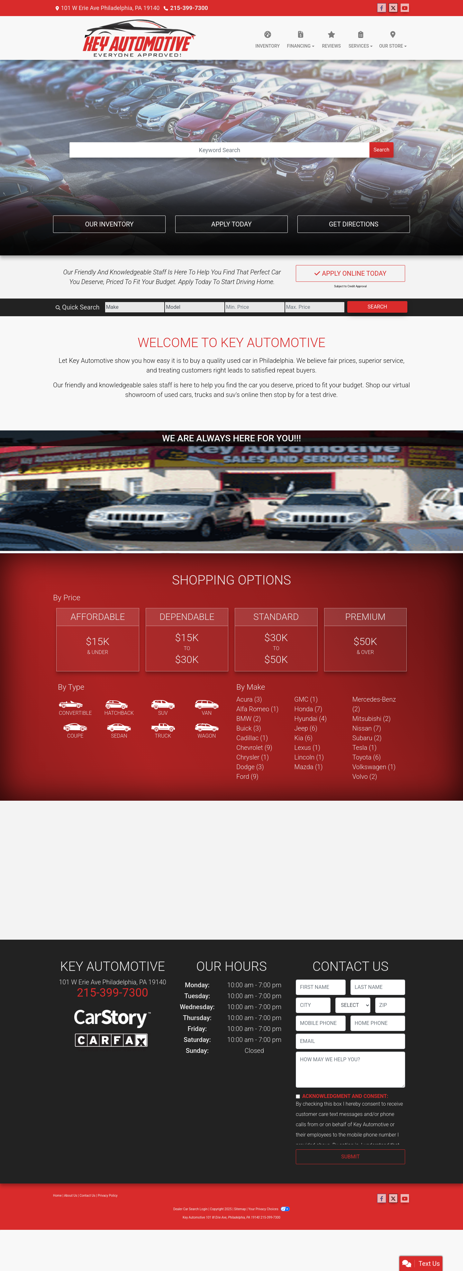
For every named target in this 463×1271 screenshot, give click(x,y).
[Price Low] (255, 307)
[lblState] (352, 1005)
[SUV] (163, 708)
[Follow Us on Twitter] (393, 8)
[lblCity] (313, 1005)
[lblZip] (390, 1005)
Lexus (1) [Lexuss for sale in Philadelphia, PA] (307, 747)
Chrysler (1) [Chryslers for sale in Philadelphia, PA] (252, 757)
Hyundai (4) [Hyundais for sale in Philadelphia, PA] (310, 719)
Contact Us (87, 1195)
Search (381, 150)
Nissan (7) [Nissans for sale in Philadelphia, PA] (366, 728)
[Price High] (315, 307)
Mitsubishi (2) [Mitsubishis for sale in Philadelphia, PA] (371, 719)
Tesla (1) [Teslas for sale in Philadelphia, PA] (364, 747)
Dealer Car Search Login (190, 1209)
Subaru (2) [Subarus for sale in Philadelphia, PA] (367, 738)
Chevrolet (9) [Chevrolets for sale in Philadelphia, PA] (254, 747)
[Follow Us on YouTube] (404, 8)
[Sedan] (119, 731)
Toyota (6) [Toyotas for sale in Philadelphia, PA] (366, 757)
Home (57, 1195)
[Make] (135, 307)
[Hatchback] (119, 708)
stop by (284, 395)
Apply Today (231, 224)
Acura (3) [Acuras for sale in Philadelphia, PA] (249, 699)
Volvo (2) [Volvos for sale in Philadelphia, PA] (364, 776)
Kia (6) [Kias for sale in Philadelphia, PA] (303, 738)
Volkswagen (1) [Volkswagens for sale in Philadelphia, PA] (374, 767)
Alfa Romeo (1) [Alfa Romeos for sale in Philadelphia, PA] (257, 709)
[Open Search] (219, 150)
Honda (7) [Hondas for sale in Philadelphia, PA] (308, 709)
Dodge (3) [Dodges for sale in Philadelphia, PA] (250, 767)
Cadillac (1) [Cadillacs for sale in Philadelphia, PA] (252, 738)
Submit (350, 1157)
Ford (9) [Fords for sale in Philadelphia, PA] (247, 776)
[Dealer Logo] (139, 38)
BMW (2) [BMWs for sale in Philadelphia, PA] (248, 719)
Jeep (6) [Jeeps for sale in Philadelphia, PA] (305, 728)
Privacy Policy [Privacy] (108, 1195)
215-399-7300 (189, 8)
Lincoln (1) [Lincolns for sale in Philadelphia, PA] (309, 757)
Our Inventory (109, 224)
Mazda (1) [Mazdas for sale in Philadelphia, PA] (308, 767)
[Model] (195, 307)
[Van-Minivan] (207, 708)
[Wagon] (207, 731)
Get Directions (353, 224)
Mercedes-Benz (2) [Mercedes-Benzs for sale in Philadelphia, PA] (374, 704)
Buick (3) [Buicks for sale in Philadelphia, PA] (248, 728)
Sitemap (240, 1209)
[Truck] (163, 731)
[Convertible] (75, 708)
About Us (70, 1195)
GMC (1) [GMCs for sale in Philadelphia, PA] (306, 699)
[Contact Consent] (298, 1096)
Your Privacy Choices (269, 1209)
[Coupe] (75, 731)
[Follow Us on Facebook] (381, 8)
